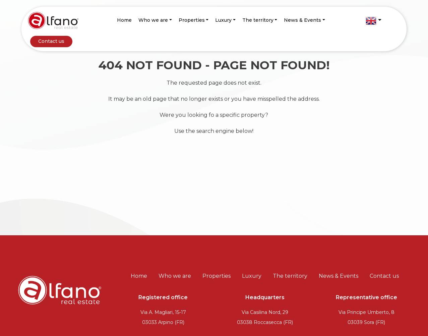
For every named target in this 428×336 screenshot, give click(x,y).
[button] (373, 21)
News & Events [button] (302, 20)
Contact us (51, 41)
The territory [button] (257, 20)
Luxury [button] (223, 20)
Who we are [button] (153, 20)
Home (124, 20)
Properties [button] (192, 20)
